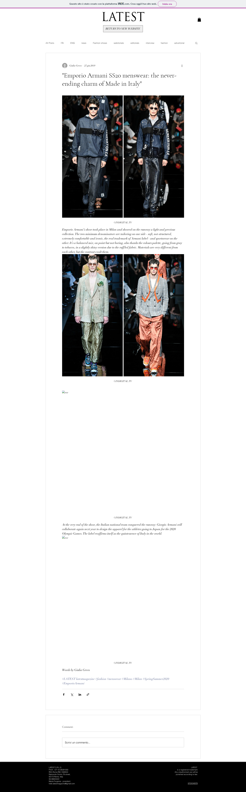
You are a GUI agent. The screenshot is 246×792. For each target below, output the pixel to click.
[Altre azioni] (182, 66)
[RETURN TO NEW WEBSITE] (123, 28)
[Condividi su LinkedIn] (79, 694)
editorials (134, 43)
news (83, 43)
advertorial (179, 43)
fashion (164, 43)
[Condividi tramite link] (87, 694)
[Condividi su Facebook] (63, 694)
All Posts (50, 43)
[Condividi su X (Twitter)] (71, 694)
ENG (72, 43)
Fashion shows (100, 43)
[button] (199, 20)
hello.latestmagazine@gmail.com (62, 783)
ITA (62, 43)
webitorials (119, 43)
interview (150, 43)
